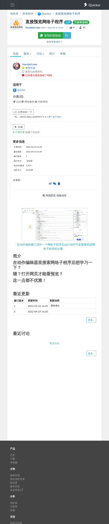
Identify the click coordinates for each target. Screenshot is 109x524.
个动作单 (19, 132)
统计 (52, 53)
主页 (12, 455)
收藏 (18, 126)
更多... (91, 319)
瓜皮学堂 (16, 489)
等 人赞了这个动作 (52, 116)
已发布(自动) (81, 22)
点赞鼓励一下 (23, 111)
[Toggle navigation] (12, 4)
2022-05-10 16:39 (55, 28)
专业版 (13, 462)
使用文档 (15, 475)
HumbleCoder (33, 27)
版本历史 (15, 486)
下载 (12, 458)
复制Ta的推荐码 (32, 71)
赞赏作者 (28, 67)
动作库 (14, 13)
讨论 (40, 53)
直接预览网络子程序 (67, 13)
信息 (15, 53)
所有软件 (28, 13)
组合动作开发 (17, 478)
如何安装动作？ (55, 41)
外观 (12, 510)
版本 (27, 53)
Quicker (19, 89)
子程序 (13, 506)
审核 (63, 53)
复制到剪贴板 (50, 35)
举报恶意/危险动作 (54, 195)
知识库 (13, 482)
